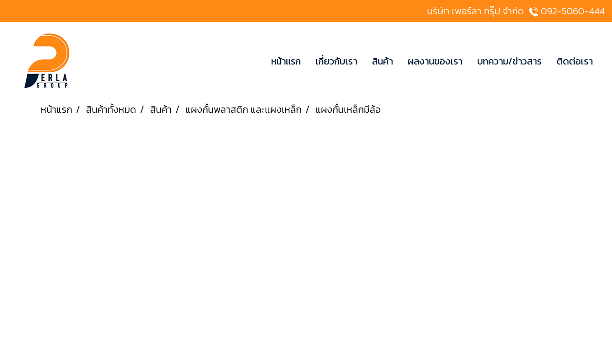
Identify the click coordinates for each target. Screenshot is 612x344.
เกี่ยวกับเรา (336, 61)
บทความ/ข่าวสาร (509, 61)
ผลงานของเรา (435, 61)
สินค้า (382, 61)
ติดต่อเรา (575, 61)
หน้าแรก (286, 61)
